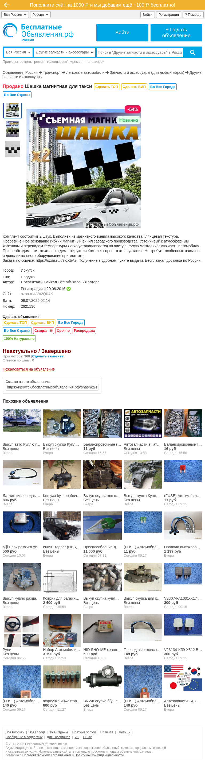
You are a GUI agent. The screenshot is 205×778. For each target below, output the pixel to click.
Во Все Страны (17, 95)
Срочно (63, 331)
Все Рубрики (15, 732)
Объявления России (20, 72)
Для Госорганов (58, 737)
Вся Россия (15, 15)
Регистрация (169, 15)
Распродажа (84, 331)
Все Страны (59, 732)
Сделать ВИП (134, 87)
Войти (147, 15)
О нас (87, 737)
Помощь (124, 732)
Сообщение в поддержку (24, 737)
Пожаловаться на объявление (29, 369)
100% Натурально (19, 339)
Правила (106, 732)
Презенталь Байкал (39, 282)
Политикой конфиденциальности (99, 755)
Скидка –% (43, 331)
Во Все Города (162, 87)
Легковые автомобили (85, 72)
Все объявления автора (79, 282)
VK (76, 737)
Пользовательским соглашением (46, 755)
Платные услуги (84, 732)
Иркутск (27, 270)
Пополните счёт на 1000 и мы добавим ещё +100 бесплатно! (102, 5)
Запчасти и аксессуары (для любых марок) (147, 72)
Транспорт (52, 72)
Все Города (37, 732)
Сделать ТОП (106, 87)
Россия (40, 15)
